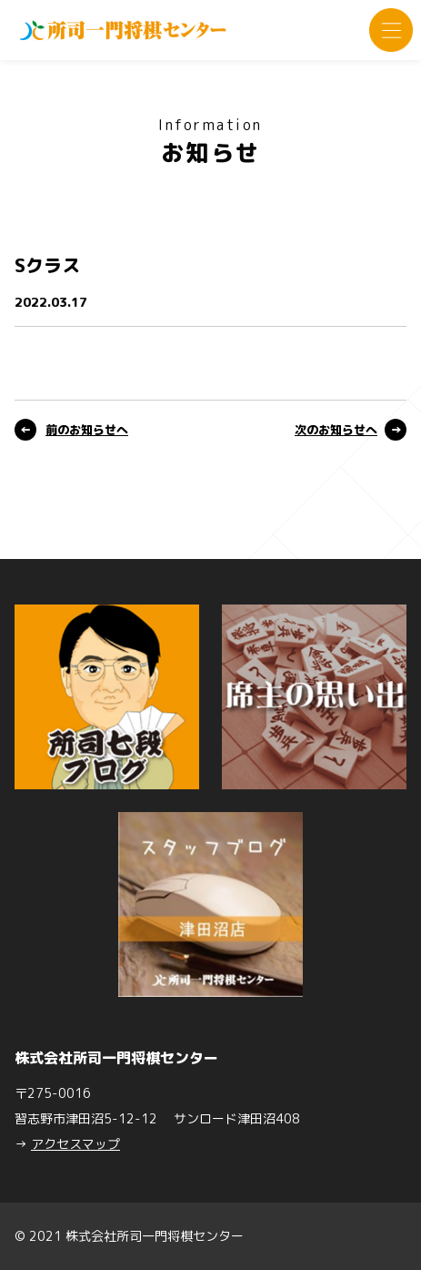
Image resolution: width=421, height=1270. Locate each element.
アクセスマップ (75, 1144)
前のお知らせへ (86, 430)
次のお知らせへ (336, 430)
